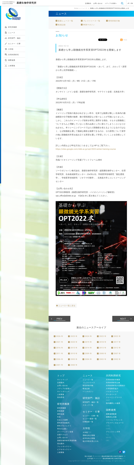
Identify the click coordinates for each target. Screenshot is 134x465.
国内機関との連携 (113, 403)
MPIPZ (108, 438)
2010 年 (73, 353)
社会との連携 (62, 420)
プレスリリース (89, 383)
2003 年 (102, 359)
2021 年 (59, 342)
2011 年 (59, 353)
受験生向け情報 (89, 435)
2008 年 (102, 353)
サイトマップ (62, 380)
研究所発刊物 (88, 385)
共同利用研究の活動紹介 (115, 385)
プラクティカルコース (115, 423)
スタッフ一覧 (88, 405)
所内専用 (60, 397)
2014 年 (88, 348)
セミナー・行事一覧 (91, 416)
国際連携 (10, 60)
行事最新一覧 (88, 422)
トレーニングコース (114, 397)
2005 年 (73, 359)
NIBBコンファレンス (114, 420)
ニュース (10, 32)
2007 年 (117, 353)
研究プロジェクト (64, 426)
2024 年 (88, 336)
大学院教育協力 (112, 388)
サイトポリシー (63, 391)
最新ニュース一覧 (65, 21)
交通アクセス (62, 435)
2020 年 (73, 342)
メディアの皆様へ (111, 3)
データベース (111, 394)
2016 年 (59, 348)
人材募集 (10, 65)
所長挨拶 (60, 411)
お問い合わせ (98, 3)
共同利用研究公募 (113, 383)
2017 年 (117, 342)
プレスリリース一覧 (91, 21)
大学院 (9, 49)
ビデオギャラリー (64, 449)
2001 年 (59, 365)
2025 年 (73, 336)
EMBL (108, 429)
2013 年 (102, 348)
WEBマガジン (89, 25)
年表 (59, 417)
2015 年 (73, 348)
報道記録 (61, 25)
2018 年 (102, 342)
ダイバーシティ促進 (65, 432)
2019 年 (88, 342)
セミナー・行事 (13, 43)
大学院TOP (87, 432)
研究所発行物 (114, 21)
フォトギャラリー (64, 446)
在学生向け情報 (89, 438)
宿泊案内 (60, 443)
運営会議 (60, 414)
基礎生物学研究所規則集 (67, 440)
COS (107, 426)
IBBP (108, 400)
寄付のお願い (62, 429)
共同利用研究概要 (113, 380)
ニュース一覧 (88, 380)
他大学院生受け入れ (91, 441)
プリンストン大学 (113, 432)
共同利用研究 (12, 54)
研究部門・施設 (13, 38)
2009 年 (88, 353)
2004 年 (88, 359)
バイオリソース (112, 391)
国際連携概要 (111, 414)
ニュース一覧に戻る (66, 306)
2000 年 (73, 365)
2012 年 (117, 348)
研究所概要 (11, 27)
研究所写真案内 (63, 423)
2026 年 (59, 336)
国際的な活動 (111, 417)
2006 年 (59, 359)
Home (76, 8)
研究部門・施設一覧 (91, 402)
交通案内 (88, 3)
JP (128, 3)
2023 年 (102, 336)
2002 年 (117, 359)
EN (132, 3)
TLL (107, 435)
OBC (107, 440)
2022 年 (117, 336)
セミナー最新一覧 (90, 419)
